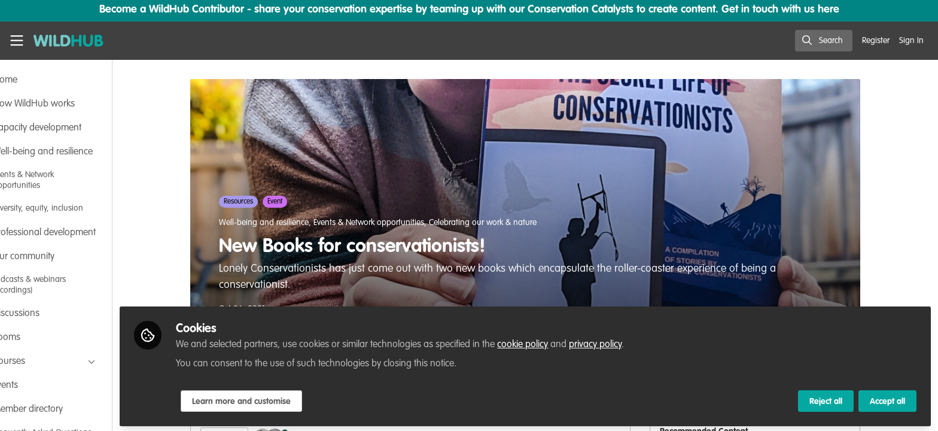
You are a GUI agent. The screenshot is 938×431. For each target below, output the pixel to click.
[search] (823, 40)
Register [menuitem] (876, 41)
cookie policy (563, 342)
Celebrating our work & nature (503, 222)
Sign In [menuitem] (911, 41)
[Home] (68, 40)
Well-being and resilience (284, 222)
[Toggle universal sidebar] (17, 40)
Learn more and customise (282, 399)
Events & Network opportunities (389, 222)
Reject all (825, 399)
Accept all (887, 399)
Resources (258, 201)
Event (295, 201)
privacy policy (636, 342)
